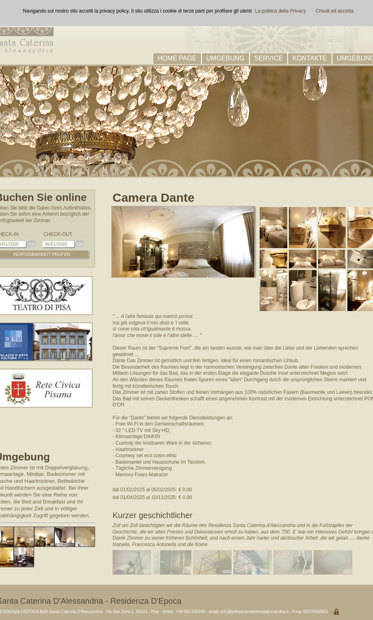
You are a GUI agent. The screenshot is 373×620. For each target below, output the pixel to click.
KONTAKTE (310, 58)
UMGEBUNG (225, 58)
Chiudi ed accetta (334, 11)
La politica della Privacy (280, 11)
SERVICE (268, 58)
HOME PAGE (177, 58)
